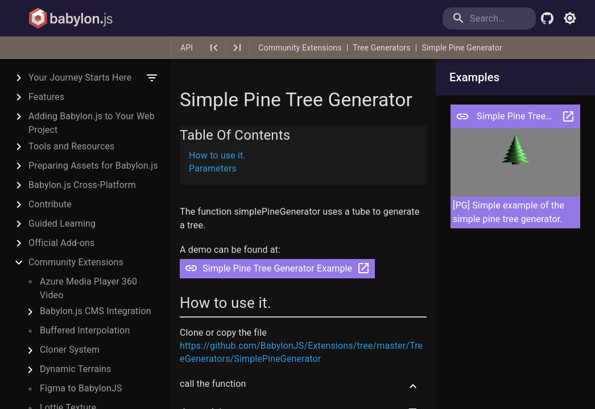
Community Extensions (299, 47)
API (186, 47)
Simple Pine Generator (462, 47)
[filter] (152, 77)
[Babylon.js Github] (547, 18)
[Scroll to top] (413, 386)
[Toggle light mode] (570, 18)
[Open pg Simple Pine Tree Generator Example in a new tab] (568, 116)
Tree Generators (382, 47)
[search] (489, 18)
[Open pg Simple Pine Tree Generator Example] (462, 116)
